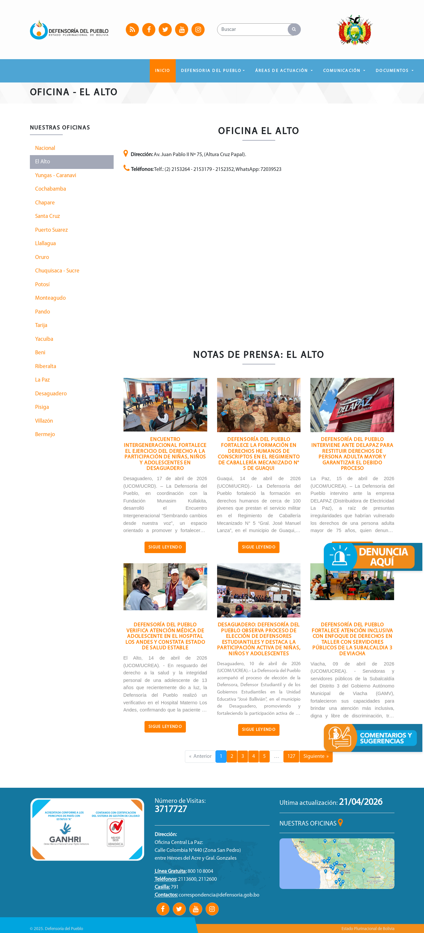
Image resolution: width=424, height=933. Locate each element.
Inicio (162, 71)
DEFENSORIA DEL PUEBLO (211, 71)
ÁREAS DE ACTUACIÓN (282, 71)
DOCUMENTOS (393, 71)
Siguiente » (316, 756)
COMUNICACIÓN (342, 71)
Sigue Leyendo (165, 547)
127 (291, 756)
